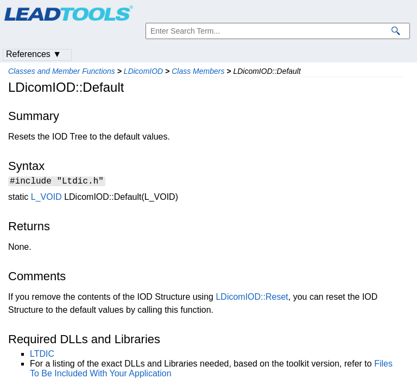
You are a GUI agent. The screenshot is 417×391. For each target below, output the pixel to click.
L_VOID (46, 198)
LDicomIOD (143, 71)
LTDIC (42, 355)
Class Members (198, 71)
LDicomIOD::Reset (252, 298)
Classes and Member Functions (61, 71)
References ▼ (33, 54)
